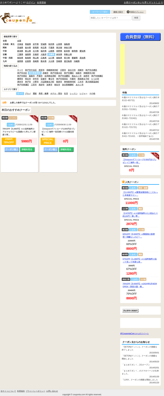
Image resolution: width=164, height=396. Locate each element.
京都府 (36, 54)
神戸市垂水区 (56, 73)
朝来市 (59, 82)
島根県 (28, 58)
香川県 (67, 58)
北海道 (20, 44)
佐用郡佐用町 (50, 76)
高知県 (82, 58)
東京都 (59, 48)
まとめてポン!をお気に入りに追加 (130, 310)
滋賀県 (28, 54)
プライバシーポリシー (35, 391)
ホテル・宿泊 (56, 93)
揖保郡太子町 (83, 79)
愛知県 (82, 51)
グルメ (28, 93)
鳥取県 (20, 58)
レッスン (74, 93)
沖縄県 (77, 61)
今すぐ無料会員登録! (140, 37)
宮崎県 (59, 61)
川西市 (63, 70)
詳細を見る (27, 149)
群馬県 (36, 48)
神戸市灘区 (69, 73)
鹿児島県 (68, 61)
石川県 (36, 51)
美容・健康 (43, 93)
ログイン (30, 2)
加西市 (86, 76)
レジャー (83, 93)
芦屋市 (40, 76)
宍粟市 (73, 79)
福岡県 (20, 61)
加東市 (49, 85)
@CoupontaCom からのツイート (134, 333)
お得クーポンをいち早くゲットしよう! (143, 2)
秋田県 (51, 44)
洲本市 (20, 82)
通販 (35, 93)
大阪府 (43, 54)
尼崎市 (80, 70)
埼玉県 (43, 48)
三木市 (80, 82)
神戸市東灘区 (97, 76)
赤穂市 (45, 73)
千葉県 (51, 48)
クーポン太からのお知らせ (136, 342)
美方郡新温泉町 (92, 82)
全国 (19, 41)
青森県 (28, 44)
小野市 (36, 82)
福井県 (43, 51)
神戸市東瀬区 (23, 85)
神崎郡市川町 (89, 73)
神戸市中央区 (31, 70)
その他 (92, 93)
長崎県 (36, 61)
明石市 (28, 79)
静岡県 (75, 51)
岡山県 (36, 58)
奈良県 (59, 54)
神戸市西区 (22, 76)
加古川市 (72, 70)
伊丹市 (36, 79)
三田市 (34, 85)
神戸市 (28, 82)
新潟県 (20, 51)
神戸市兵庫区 (91, 70)
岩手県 (36, 44)
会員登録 (41, 2)
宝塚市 (43, 79)
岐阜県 (67, 51)
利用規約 (21, 391)
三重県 (20, 54)
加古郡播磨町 (68, 85)
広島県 (43, 58)
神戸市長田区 (62, 79)
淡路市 (79, 73)
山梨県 (51, 51)
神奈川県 (68, 48)
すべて (20, 70)
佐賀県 (28, 61)
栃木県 (28, 48)
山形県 (59, 44)
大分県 (51, 61)
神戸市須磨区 (64, 76)
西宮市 (41, 70)
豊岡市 (20, 79)
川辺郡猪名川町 (47, 82)
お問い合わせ (52, 391)
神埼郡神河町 (70, 82)
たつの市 (95, 79)
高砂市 (41, 85)
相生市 (57, 85)
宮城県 (43, 44)
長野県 (59, 51)
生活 (66, 93)
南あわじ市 (77, 76)
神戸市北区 (22, 73)
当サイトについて (8, 391)
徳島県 (59, 58)
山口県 (51, 58)
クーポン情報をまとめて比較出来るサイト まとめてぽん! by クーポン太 (24, 17)
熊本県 (43, 61)
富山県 (28, 51)
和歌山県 (68, 54)
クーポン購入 (12, 149)
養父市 (51, 79)
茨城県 (20, 48)
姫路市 (32, 76)
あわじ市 (79, 85)
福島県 (67, 44)
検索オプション (137, 12)
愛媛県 (75, 58)
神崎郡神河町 (52, 70)
